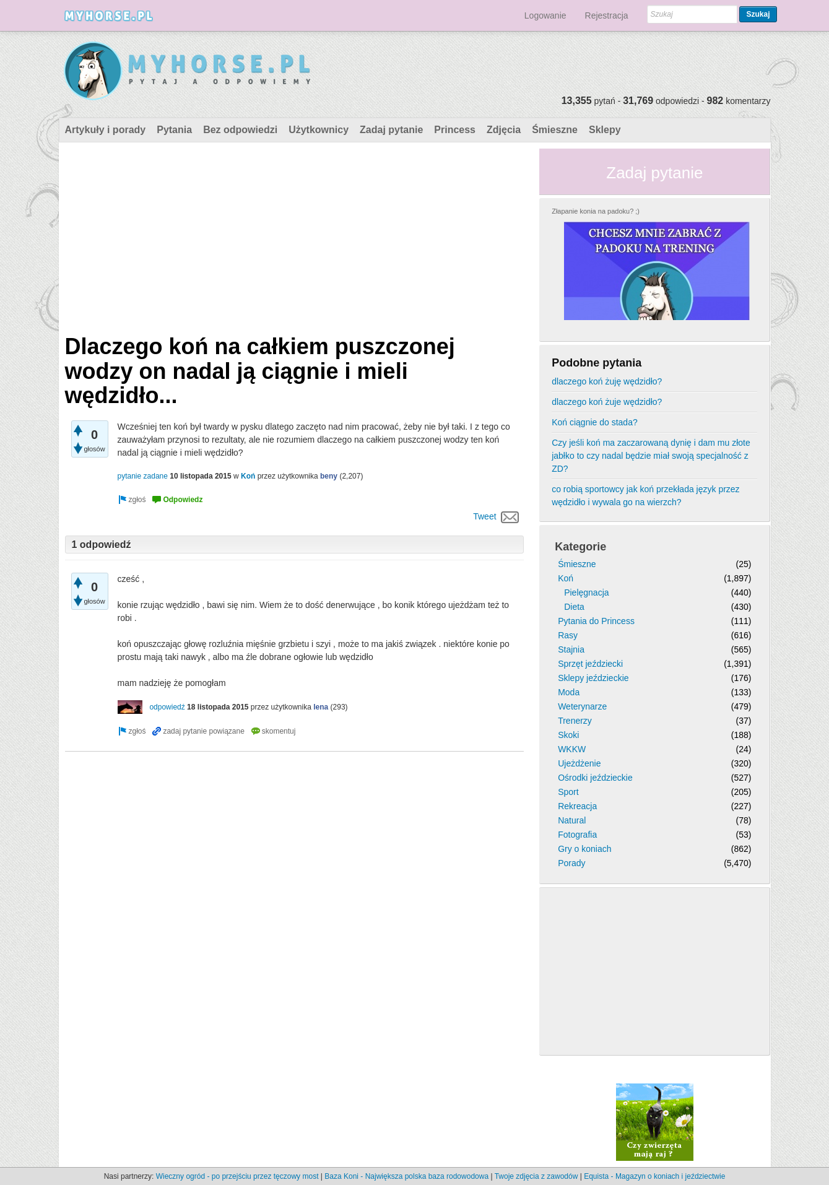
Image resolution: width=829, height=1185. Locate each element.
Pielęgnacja (586, 592)
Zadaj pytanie (391, 129)
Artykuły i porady (105, 129)
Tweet (484, 516)
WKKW (572, 749)
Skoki (568, 735)
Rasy (568, 635)
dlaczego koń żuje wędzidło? (607, 402)
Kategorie (580, 546)
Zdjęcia (504, 129)
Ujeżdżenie (579, 763)
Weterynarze (582, 706)
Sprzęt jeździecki (590, 664)
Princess (454, 129)
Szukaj (758, 14)
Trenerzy (575, 721)
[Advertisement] (294, 235)
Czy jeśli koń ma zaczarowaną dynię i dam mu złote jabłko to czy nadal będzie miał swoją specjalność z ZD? (651, 456)
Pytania (174, 129)
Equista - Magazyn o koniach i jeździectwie (654, 1176)
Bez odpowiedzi (240, 129)
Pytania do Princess (596, 621)
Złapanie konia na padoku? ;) (596, 211)
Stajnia (571, 649)
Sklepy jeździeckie (593, 678)
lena (320, 707)
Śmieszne (555, 129)
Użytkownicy (319, 129)
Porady (571, 863)
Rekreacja (577, 806)
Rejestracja (606, 15)
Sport (568, 792)
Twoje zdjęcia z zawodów (536, 1176)
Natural (572, 820)
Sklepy (605, 129)
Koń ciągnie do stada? (595, 422)
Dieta (574, 607)
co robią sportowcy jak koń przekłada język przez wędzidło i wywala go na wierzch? (645, 495)
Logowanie (545, 15)
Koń (248, 476)
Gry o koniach (584, 849)
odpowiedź (166, 707)
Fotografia (577, 835)
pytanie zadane (143, 476)
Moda (568, 692)
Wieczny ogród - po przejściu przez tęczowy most (237, 1176)
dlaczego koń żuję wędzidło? (607, 381)
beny (328, 476)
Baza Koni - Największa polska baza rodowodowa (406, 1176)
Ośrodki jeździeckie (595, 778)
